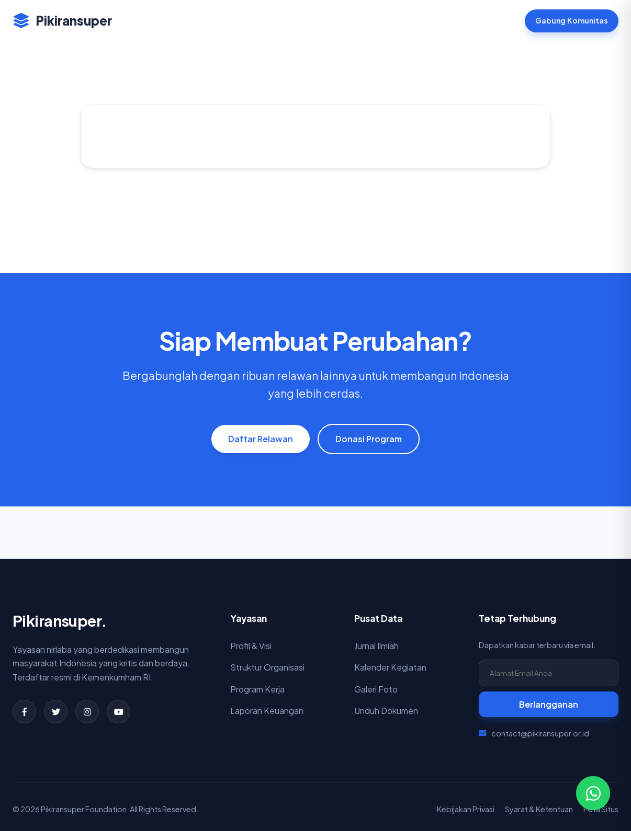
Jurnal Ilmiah (376, 645)
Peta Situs (600, 809)
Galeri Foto (376, 689)
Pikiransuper (62, 20)
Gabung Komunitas (571, 20)
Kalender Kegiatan (390, 667)
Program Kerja (257, 689)
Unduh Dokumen (386, 710)
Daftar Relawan (260, 438)
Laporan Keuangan (266, 710)
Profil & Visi (251, 645)
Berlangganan (548, 704)
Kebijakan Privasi (465, 809)
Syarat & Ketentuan (539, 809)
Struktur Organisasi (267, 667)
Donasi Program (368, 438)
